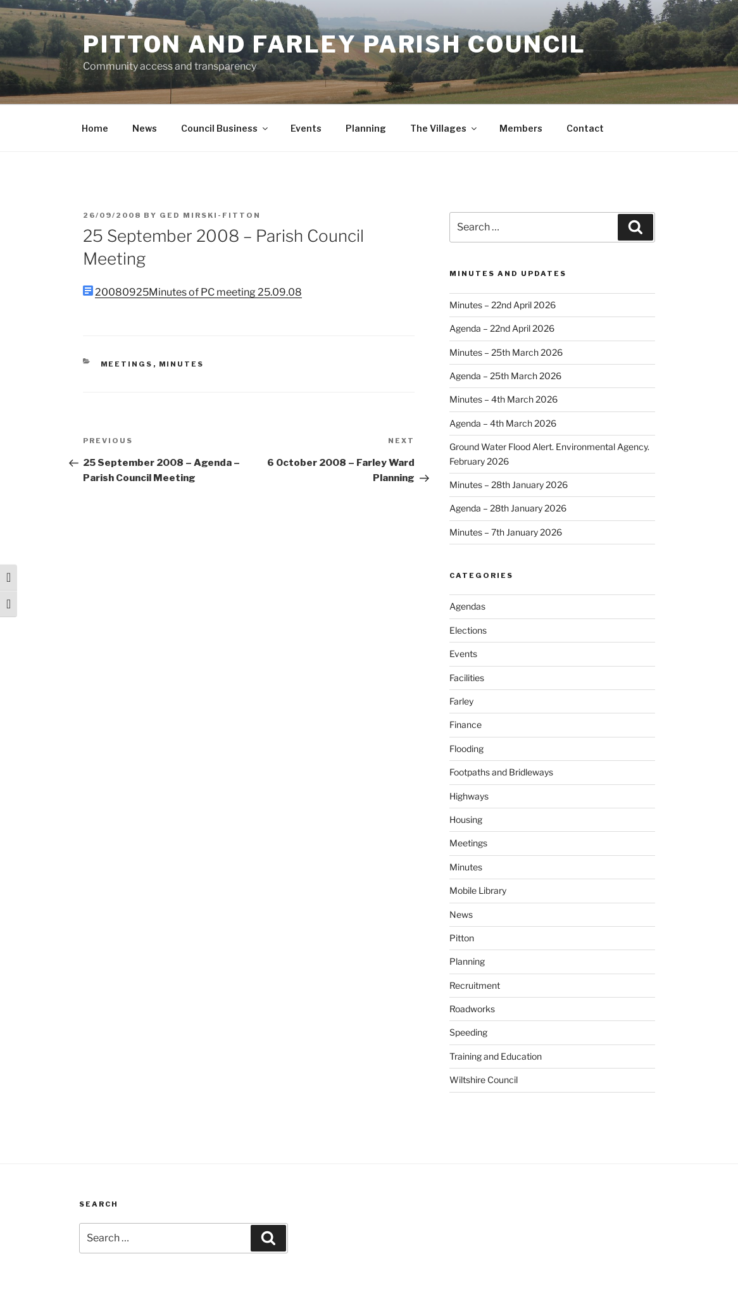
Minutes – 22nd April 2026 (502, 304)
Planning (366, 128)
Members (520, 128)
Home (95, 128)
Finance (465, 724)
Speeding (468, 1032)
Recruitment (474, 985)
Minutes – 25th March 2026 (506, 352)
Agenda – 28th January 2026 (507, 508)
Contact (585, 128)
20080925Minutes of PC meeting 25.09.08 (198, 292)
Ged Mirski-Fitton (210, 215)
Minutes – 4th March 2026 (503, 399)
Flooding (466, 748)
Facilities (466, 677)
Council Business (225, 128)
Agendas (467, 606)
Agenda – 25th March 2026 (505, 375)
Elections (468, 630)
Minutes (181, 364)
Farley (461, 701)
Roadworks (472, 1008)
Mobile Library (477, 890)
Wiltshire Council (483, 1079)
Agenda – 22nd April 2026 (501, 328)
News (144, 128)
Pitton (461, 937)
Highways (469, 796)
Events (306, 128)
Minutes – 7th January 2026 (505, 532)
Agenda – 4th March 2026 (502, 423)
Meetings (127, 364)
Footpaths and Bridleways (501, 772)
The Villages (444, 128)
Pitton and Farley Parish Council (334, 44)
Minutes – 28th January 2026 (508, 484)
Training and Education (495, 1056)
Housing (465, 819)
